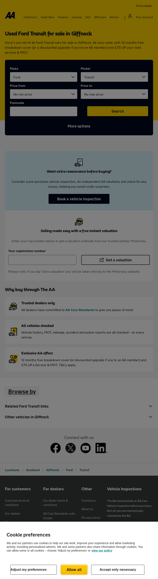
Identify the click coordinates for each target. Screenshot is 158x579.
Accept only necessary (118, 569)
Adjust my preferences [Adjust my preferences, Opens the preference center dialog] (28, 569)
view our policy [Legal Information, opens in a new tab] (102, 550)
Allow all (74, 569)
